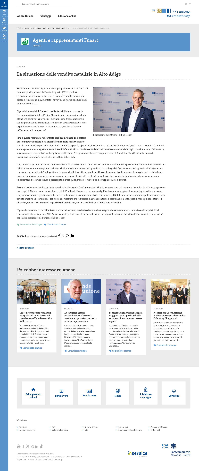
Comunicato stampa (55, 224)
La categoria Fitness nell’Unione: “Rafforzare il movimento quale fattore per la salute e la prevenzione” (80, 317)
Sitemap (58, 459)
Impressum (21, 459)
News (70, 28)
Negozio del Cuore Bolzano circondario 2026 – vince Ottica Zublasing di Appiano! (169, 315)
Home (19, 28)
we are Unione (25, 16)
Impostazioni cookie (44, 459)
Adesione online (67, 16)
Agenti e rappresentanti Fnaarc (54, 28)
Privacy (31, 459)
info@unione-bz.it (74, 457)
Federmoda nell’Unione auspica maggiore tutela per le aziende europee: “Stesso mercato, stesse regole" (126, 317)
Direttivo (37, 45)
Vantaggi (45, 16)
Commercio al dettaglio (29, 224)
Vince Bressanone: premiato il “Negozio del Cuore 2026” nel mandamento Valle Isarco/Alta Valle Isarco (36, 317)
